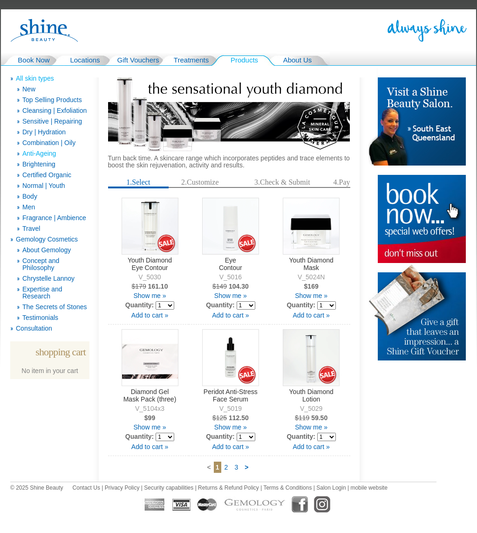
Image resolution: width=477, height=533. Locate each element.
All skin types (35, 78)
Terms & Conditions (287, 488)
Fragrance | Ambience (54, 218)
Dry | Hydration (44, 132)
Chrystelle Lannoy (48, 278)
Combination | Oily (48, 142)
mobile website (368, 488)
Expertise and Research (42, 293)
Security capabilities (168, 488)
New (28, 89)
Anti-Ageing (39, 153)
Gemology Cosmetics (47, 239)
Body (29, 196)
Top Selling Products (52, 100)
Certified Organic (46, 175)
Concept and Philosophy (40, 264)
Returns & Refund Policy (228, 488)
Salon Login (331, 488)
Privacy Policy (122, 488)
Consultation (34, 328)
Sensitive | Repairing (52, 121)
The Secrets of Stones (54, 307)
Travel (31, 228)
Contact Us (86, 488)
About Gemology (46, 250)
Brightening (38, 164)
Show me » (149, 295)
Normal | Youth (43, 185)
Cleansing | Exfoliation (54, 110)
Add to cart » (149, 315)
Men (28, 207)
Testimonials (40, 317)
